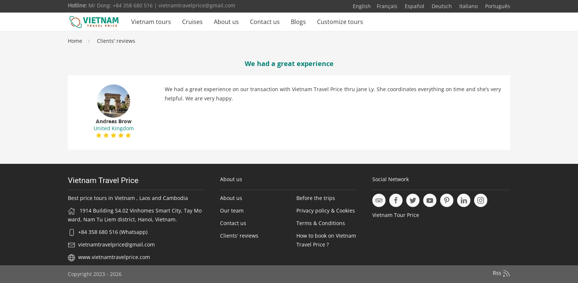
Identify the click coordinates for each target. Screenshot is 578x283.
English (362, 6)
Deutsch (441, 6)
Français (387, 6)
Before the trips (315, 197)
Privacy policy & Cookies (325, 210)
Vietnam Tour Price (395, 214)
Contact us (265, 22)
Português (497, 6)
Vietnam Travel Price (103, 180)
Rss (501, 273)
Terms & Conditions (320, 223)
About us (226, 22)
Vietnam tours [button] (151, 22)
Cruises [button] (192, 22)
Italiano (468, 6)
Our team (232, 210)
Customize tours (340, 22)
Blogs (298, 22)
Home (75, 40)
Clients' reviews (116, 40)
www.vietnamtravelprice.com (114, 256)
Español (413, 6)
